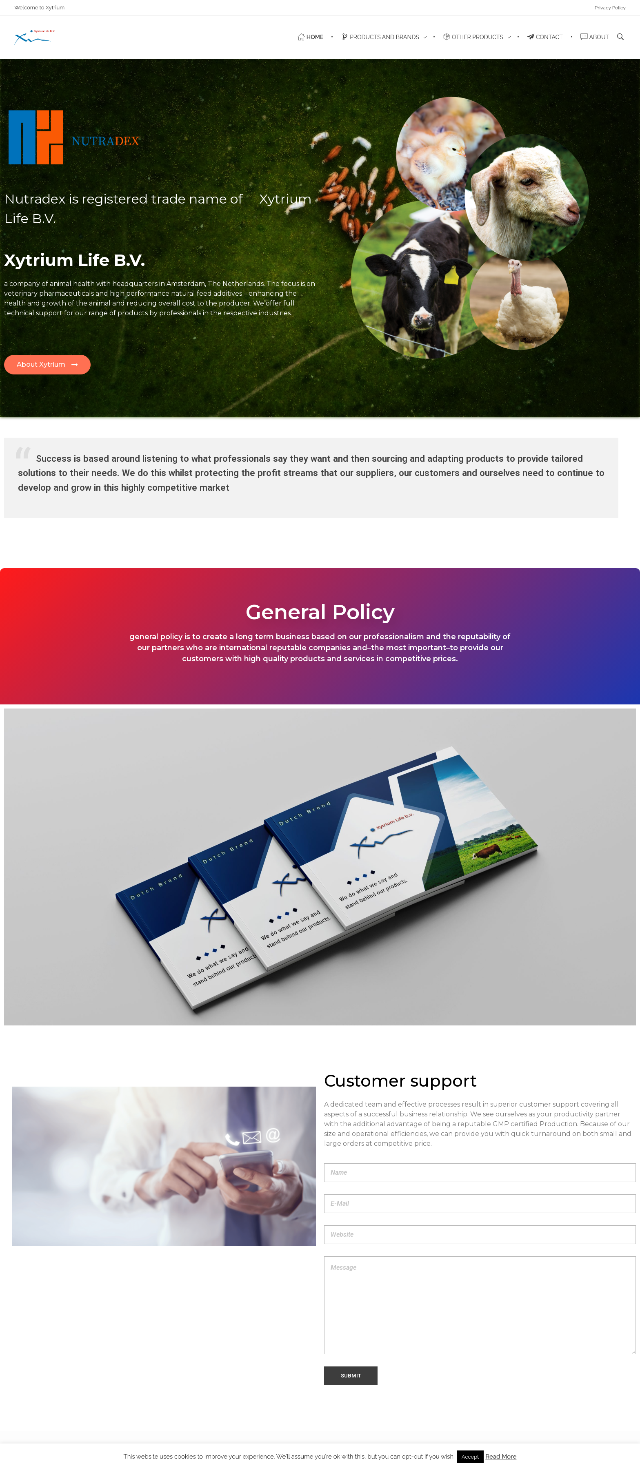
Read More (500, 1456)
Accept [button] (470, 1457)
